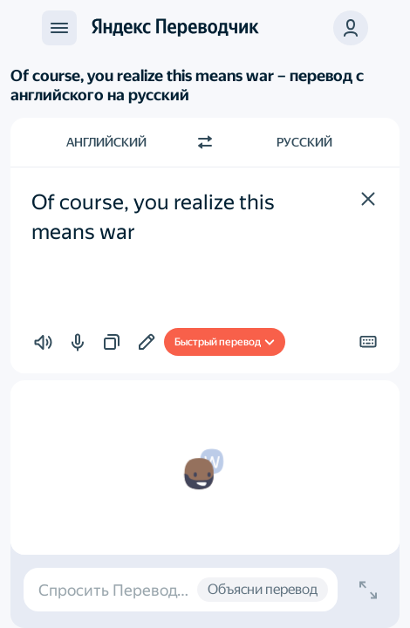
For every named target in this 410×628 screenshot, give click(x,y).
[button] (368, 198)
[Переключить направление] (205, 142)
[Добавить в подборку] (146, 341)
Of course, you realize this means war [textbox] (155, 217)
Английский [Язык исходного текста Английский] (106, 142)
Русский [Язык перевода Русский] (304, 142)
